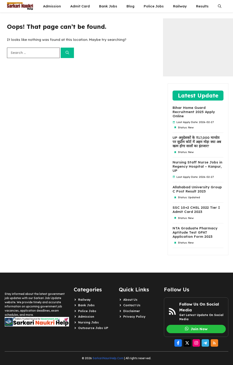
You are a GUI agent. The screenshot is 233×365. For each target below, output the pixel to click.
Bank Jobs (108, 6)
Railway (180, 6)
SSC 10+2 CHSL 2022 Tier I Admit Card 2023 (196, 209)
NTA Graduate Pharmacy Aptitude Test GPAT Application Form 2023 (195, 232)
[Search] (67, 53)
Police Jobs (154, 6)
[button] (219, 6)
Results (202, 6)
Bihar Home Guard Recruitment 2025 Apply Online (194, 112)
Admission (52, 6)
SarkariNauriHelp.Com (108, 358)
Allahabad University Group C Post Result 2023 (197, 189)
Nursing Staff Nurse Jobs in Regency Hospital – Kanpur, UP (197, 166)
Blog (130, 6)
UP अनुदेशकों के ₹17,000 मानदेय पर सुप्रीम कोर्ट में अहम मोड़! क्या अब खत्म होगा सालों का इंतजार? (197, 142)
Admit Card (80, 6)
